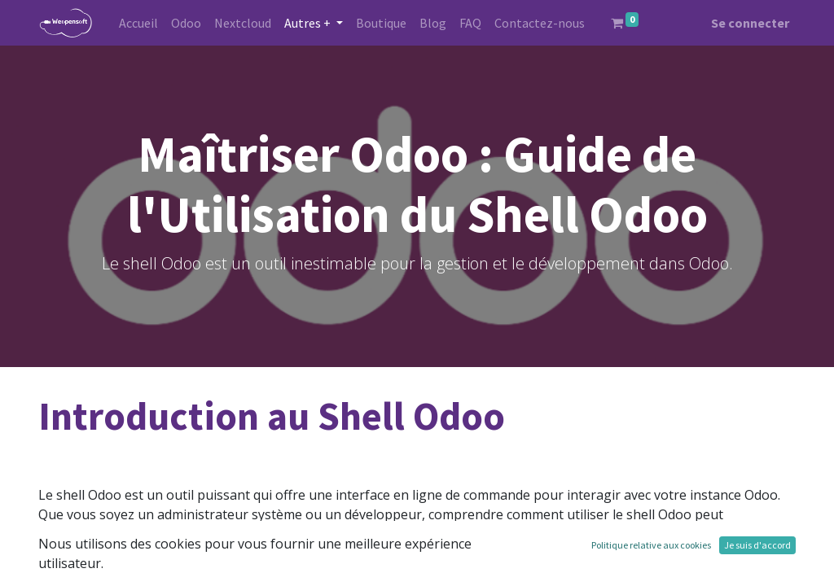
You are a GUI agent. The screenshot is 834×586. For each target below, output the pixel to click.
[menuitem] (138, 23)
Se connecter (750, 23)
